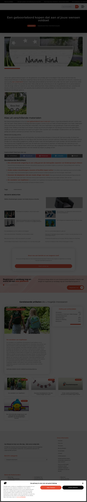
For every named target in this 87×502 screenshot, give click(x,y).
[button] (83, 483)
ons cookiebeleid (21, 497)
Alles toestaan (51, 487)
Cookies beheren (73, 487)
